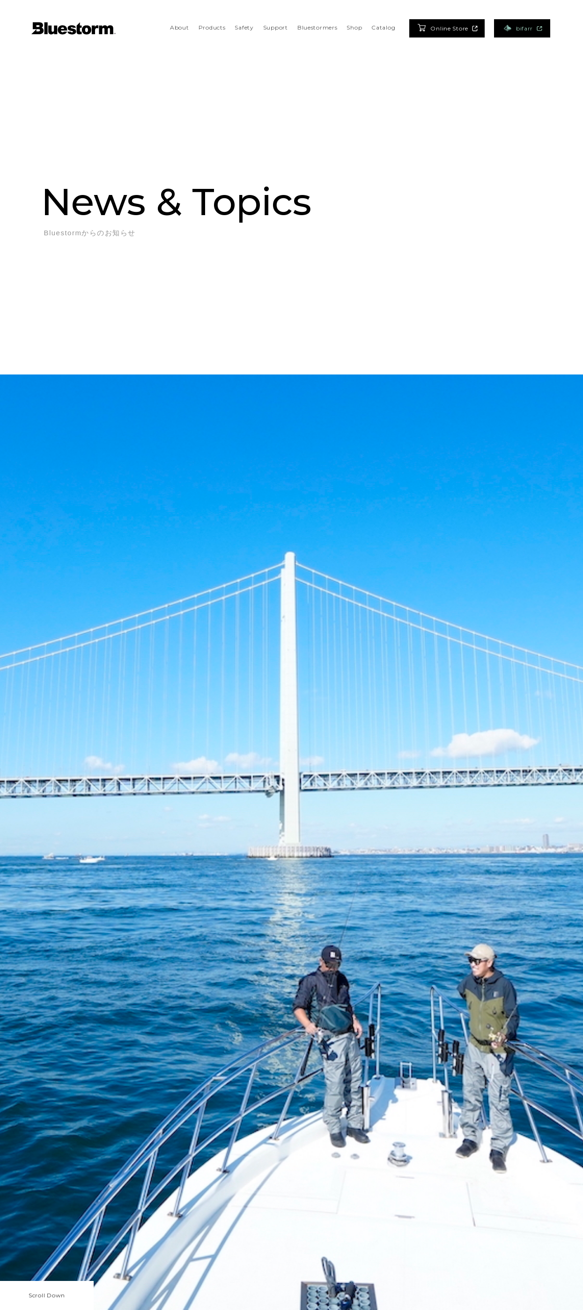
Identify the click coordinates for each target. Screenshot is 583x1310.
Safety (244, 27)
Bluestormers (317, 27)
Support (275, 27)
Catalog (383, 27)
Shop (354, 27)
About (179, 27)
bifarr (522, 28)
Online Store (448, 28)
